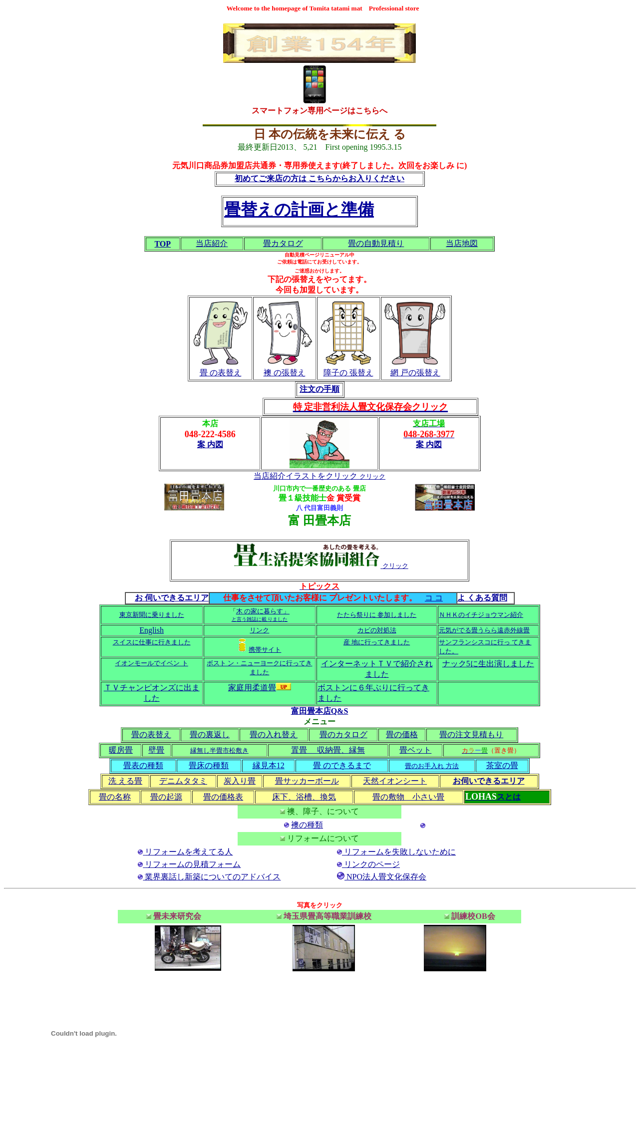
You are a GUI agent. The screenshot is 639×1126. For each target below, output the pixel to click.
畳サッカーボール (307, 781)
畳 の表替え (221, 372)
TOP (162, 244)
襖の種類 (307, 825)
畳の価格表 (223, 797)
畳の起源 (166, 797)
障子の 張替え (348, 372)
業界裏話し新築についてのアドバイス (213, 876)
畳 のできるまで (342, 765)
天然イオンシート (395, 781)
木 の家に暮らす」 (263, 611)
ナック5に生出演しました (488, 663)
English (151, 630)
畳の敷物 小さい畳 (408, 797)
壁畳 (156, 750)
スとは (509, 797)
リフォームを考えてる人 (189, 851)
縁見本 (265, 765)
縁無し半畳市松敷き (219, 750)
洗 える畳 (125, 781)
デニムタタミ (183, 781)
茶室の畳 (502, 765)
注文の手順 (319, 389)
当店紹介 (212, 243)
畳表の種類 (143, 765)
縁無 (357, 750)
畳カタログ (283, 243)
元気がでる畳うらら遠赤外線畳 (484, 630)
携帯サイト (265, 649)
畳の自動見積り (376, 243)
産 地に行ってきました (376, 642)
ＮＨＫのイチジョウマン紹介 (481, 614)
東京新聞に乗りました (151, 614)
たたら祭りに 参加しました (376, 614)
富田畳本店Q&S (319, 711)
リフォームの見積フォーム (193, 864)
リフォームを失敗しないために (400, 851)
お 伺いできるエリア (172, 597)
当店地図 (462, 243)
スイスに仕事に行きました (152, 642)
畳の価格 (402, 734)
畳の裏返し (210, 734)
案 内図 (210, 444)
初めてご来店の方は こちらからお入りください (319, 178)
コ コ (434, 597)
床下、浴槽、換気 (304, 797)
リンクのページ (372, 864)
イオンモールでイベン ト (151, 663)
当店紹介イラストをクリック (305, 476)
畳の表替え (151, 734)
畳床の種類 (209, 765)
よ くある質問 (482, 597)
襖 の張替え (285, 372)
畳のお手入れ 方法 (431, 766)
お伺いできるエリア (489, 781)
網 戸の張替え (415, 372)
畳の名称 (115, 797)
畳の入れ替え (274, 734)
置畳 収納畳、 (320, 750)
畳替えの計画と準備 (299, 209)
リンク (259, 630)
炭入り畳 (240, 781)
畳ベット (415, 750)
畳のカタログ (343, 734)
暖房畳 (121, 750)
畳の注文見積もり (471, 734)
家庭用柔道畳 (259, 687)
